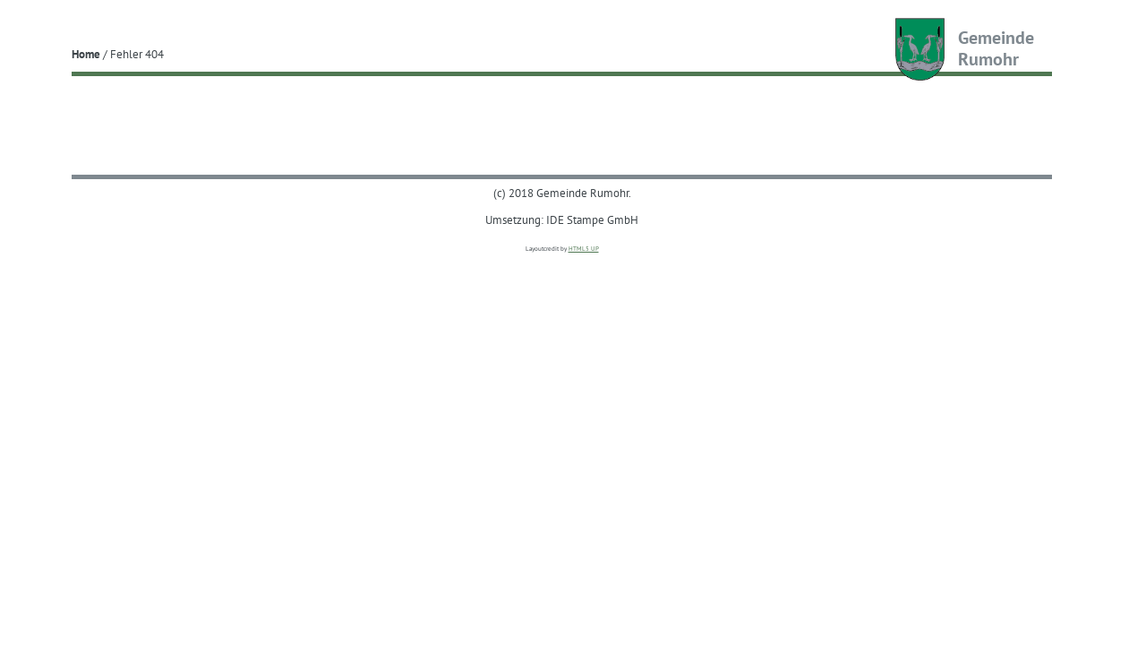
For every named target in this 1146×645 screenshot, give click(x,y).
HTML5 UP (584, 249)
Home (86, 54)
